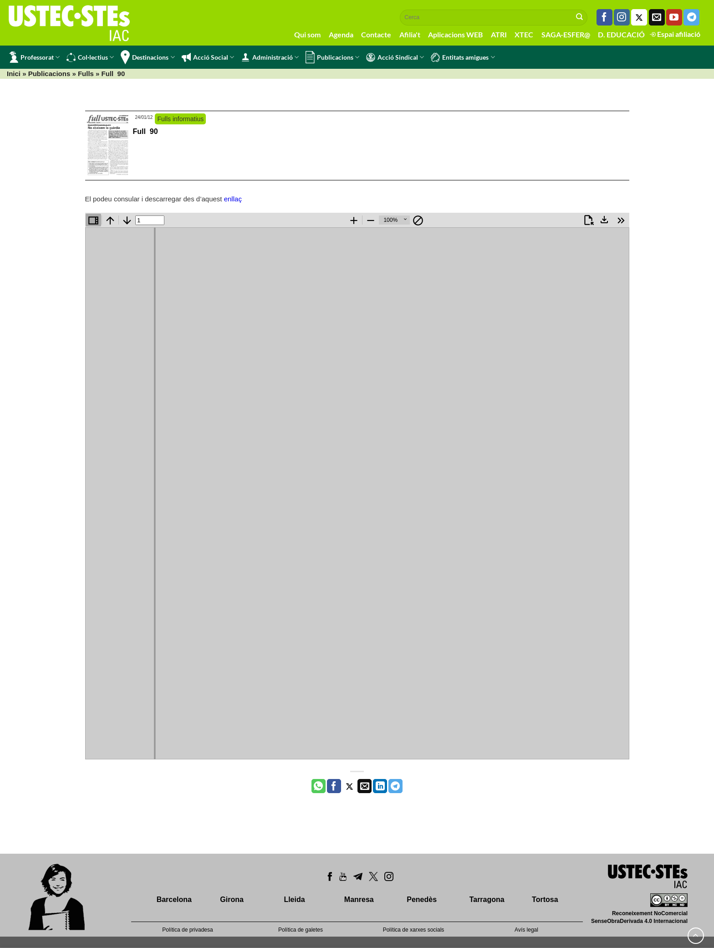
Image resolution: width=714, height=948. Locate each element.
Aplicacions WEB (455, 34)
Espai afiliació (675, 34)
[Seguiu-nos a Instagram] (622, 17)
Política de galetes (300, 930)
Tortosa (545, 899)
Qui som (307, 34)
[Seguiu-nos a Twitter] (639, 17)
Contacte (376, 34)
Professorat (34, 57)
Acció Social (208, 57)
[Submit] (579, 17)
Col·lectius (90, 57)
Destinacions (147, 57)
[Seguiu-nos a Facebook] (604, 17)
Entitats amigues (463, 57)
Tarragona (487, 899)
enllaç (233, 199)
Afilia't (409, 34)
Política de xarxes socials (413, 930)
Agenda (341, 34)
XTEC (524, 34)
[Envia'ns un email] (657, 17)
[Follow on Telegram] (691, 17)
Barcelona (174, 899)
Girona (232, 899)
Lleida (294, 899)
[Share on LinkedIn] (380, 786)
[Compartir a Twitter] (349, 786)
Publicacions (332, 57)
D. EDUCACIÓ (621, 34)
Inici (13, 73)
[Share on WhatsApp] (318, 786)
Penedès (422, 899)
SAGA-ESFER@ (565, 34)
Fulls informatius (180, 119)
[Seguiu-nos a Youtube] (674, 17)
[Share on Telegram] (395, 786)
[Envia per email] (364, 786)
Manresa (359, 899)
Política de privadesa (187, 930)
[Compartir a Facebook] (334, 786)
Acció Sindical (395, 57)
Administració (270, 57)
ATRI (499, 34)
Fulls (86, 73)
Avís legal (526, 930)
